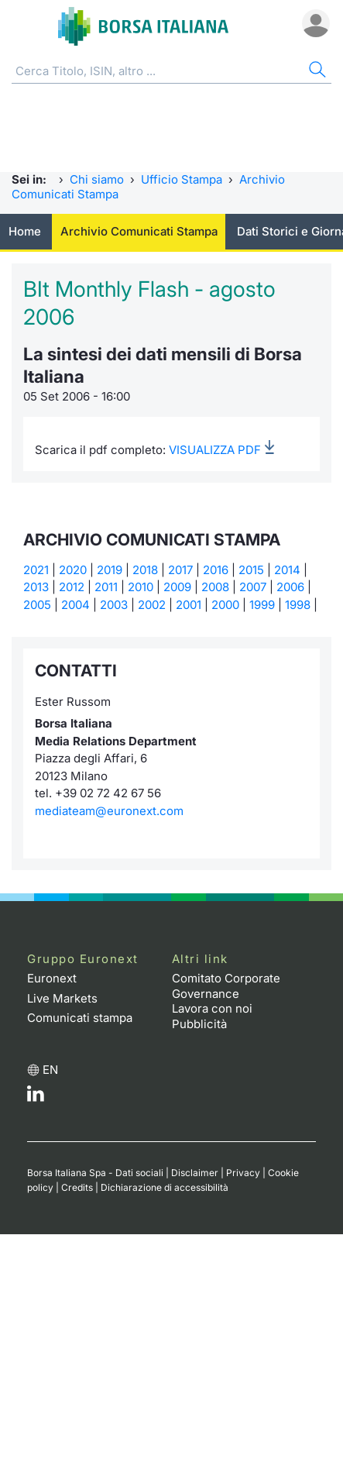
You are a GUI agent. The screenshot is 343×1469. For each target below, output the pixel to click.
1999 (262, 604)
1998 (297, 604)
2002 (152, 604)
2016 (215, 569)
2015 (251, 569)
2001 (188, 604)
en (50, 1069)
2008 (215, 587)
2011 (106, 587)
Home (25, 231)
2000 (225, 604)
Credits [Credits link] (77, 1187)
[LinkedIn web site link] (35, 1097)
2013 (36, 587)
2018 (145, 569)
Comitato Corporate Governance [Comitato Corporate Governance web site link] (226, 986)
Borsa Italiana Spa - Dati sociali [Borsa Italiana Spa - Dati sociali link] (95, 1172)
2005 (37, 604)
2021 (36, 569)
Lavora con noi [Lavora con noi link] (212, 1008)
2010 (140, 587)
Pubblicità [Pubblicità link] (199, 1024)
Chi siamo (97, 179)
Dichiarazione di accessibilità (164, 1187)
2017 (180, 569)
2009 (177, 587)
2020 (73, 569)
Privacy (243, 1172)
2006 (290, 587)
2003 (114, 604)
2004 (75, 604)
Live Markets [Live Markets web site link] (62, 998)
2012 (71, 587)
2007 (252, 587)
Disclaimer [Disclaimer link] (194, 1172)
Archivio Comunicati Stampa (139, 231)
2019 (109, 569)
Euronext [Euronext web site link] (52, 978)
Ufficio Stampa (181, 179)
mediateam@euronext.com (109, 810)
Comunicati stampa (79, 1017)
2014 (287, 569)
